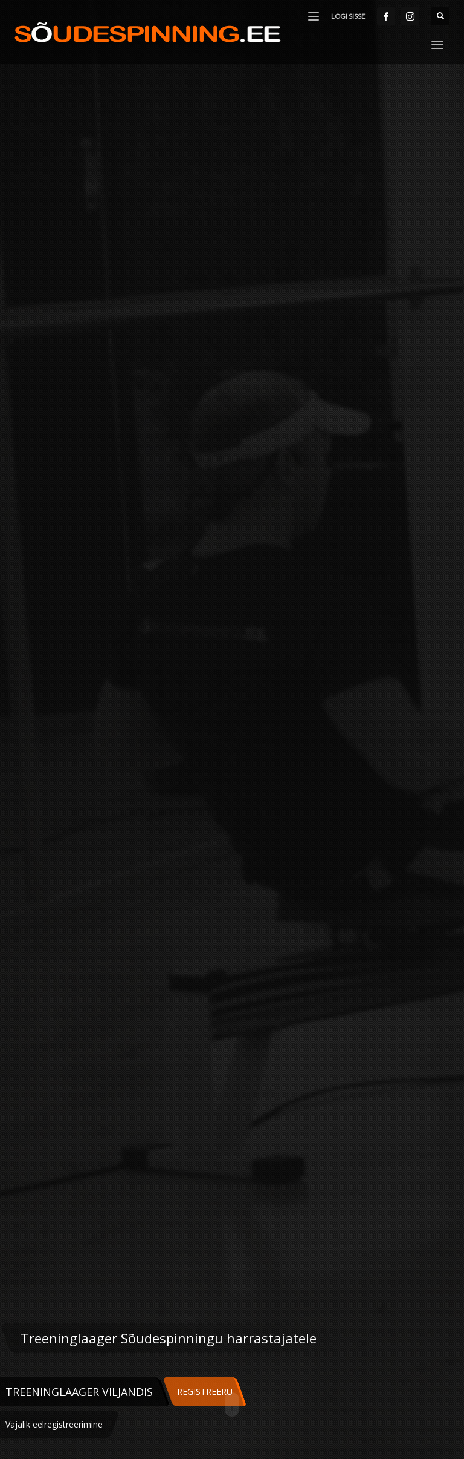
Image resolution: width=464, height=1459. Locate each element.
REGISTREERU (205, 1391)
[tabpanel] (232, 729)
